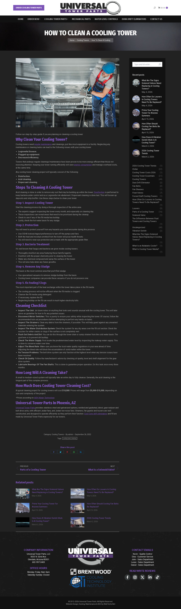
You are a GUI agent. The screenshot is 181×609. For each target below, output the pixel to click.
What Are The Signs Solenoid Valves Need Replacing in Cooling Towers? (48, 491)
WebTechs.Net (109, 604)
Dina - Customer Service (142, 557)
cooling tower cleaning (69, 438)
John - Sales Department (142, 559)
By (69, 434)
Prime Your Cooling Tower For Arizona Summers (45, 505)
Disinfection (99, 192)
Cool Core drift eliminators (95, 414)
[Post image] (22, 494)
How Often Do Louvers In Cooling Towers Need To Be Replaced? (101, 491)
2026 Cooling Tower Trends (99, 518)
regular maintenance (43, 144)
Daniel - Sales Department (142, 565)
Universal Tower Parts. (88, 602)
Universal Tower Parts (25, 408)
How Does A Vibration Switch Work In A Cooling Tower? (47, 519)
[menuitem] (20, 19)
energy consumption (83, 165)
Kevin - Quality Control (142, 554)
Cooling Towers (58, 434)
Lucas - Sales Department (142, 562)
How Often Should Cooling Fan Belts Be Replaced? (103, 505)
